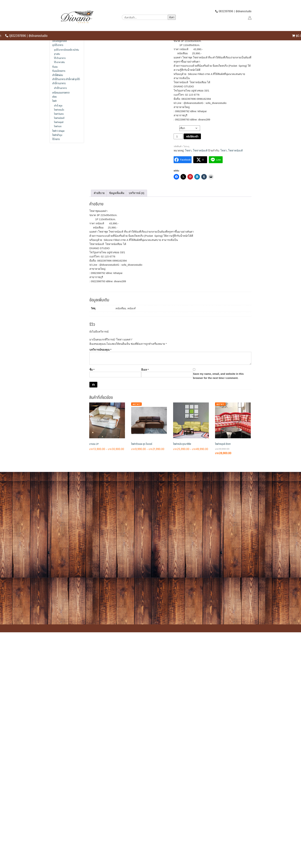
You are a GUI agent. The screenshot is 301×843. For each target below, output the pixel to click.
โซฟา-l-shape (58, 131)
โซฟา (188, 150)
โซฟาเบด (57, 126)
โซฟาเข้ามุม (57, 135)
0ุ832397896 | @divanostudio (26, 35)
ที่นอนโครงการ (58, 71)
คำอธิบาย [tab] (99, 193)
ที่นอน (55, 67)
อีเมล (145, 369)
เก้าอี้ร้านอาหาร (60, 88)
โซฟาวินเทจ (59, 114)
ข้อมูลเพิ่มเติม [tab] (116, 193)
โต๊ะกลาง (56, 139)
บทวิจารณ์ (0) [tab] (136, 193)
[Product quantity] (178, 136)
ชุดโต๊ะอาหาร (57, 45)
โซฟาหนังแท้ (200, 150)
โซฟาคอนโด (59, 110)
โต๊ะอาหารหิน (59, 62)
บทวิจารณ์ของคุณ (100, 349)
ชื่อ (91, 369)
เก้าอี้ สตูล (58, 105)
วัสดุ (176, 127)
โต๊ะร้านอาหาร (60, 58)
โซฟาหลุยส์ (58, 122)
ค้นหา (171, 17)
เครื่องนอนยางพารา (61, 92)
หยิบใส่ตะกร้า (192, 136)
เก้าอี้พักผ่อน (57, 75)
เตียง (54, 97)
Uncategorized (59, 41)
